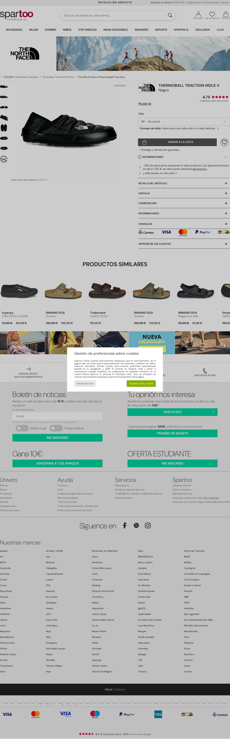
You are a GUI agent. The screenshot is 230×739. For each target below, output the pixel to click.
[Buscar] (170, 15)
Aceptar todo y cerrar (141, 383)
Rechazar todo (85, 383)
